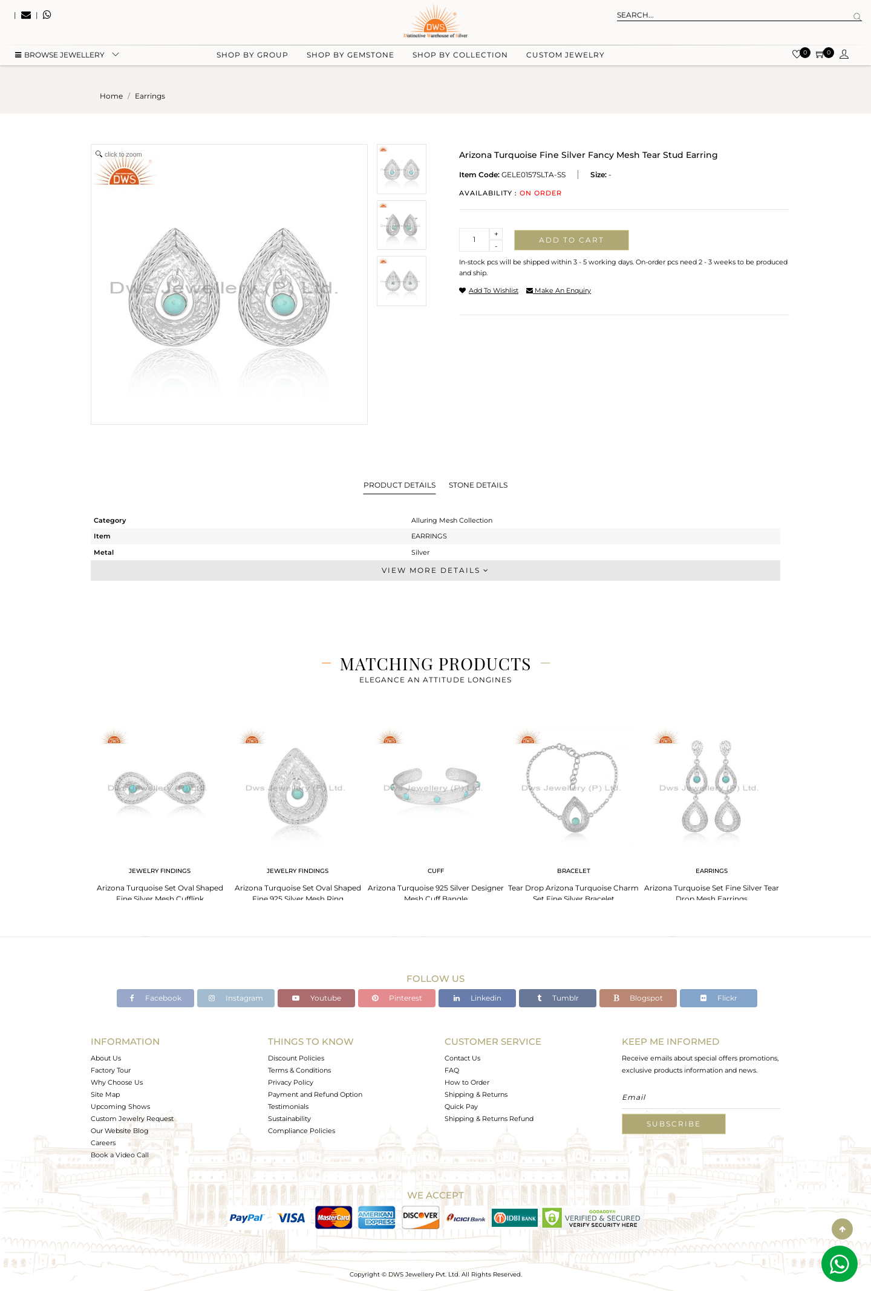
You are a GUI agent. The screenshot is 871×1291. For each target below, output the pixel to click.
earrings (150, 95)
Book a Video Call (120, 1155)
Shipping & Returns (476, 1094)
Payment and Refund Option (315, 1094)
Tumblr (558, 997)
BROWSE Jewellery (60, 60)
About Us (106, 1058)
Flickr (718, 997)
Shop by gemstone (350, 60)
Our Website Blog (120, 1130)
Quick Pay (461, 1106)
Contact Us (462, 1058)
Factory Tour (111, 1070)
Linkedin (477, 997)
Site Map (105, 1094)
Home (111, 95)
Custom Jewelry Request (132, 1118)
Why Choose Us (117, 1082)
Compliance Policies (301, 1130)
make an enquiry (558, 290)
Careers (103, 1143)
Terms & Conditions (299, 1070)
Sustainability (289, 1118)
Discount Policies (296, 1058)
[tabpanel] (160, 811)
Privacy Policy (290, 1082)
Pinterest (397, 997)
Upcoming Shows (120, 1106)
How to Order (467, 1082)
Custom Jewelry (565, 60)
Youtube (316, 997)
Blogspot (638, 997)
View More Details (435, 570)
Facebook (155, 997)
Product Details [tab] (400, 484)
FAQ (452, 1070)
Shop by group (253, 60)
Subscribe (674, 1123)
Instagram (236, 997)
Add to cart (571, 239)
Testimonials (288, 1106)
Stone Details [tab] (478, 484)
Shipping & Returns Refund (489, 1118)
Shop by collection (460, 60)
